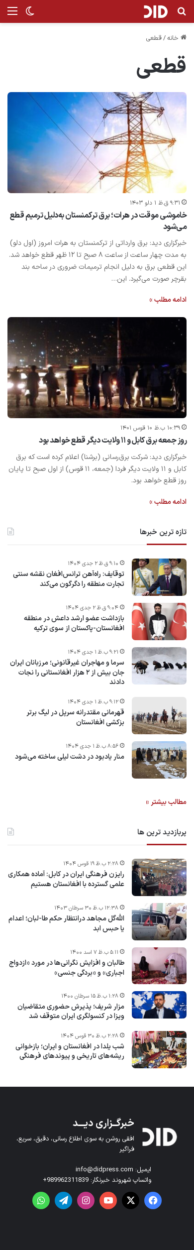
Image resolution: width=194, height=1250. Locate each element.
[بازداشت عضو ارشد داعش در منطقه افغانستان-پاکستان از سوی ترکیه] (159, 621)
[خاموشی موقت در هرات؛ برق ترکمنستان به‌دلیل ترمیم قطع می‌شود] (97, 142)
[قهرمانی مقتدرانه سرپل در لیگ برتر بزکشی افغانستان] (159, 715)
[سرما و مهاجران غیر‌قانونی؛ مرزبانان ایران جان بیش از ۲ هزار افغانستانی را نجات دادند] (159, 665)
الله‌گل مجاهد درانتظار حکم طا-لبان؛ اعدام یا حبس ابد (66, 923)
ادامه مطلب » (168, 300)
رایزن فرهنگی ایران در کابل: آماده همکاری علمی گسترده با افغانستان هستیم (66, 879)
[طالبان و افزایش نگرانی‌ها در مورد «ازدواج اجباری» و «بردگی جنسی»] (159, 965)
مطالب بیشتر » (166, 802)
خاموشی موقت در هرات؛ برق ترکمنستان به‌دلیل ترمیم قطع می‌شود (98, 221)
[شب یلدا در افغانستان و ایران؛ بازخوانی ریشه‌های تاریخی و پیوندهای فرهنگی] (159, 1049)
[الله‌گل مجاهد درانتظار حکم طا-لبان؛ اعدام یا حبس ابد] (159, 921)
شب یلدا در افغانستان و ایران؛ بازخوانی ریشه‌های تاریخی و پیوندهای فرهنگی (69, 1051)
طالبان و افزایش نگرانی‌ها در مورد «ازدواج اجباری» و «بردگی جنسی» (66, 968)
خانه (177, 38)
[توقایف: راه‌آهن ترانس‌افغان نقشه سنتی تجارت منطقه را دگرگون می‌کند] (159, 577)
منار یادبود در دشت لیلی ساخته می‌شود (69, 757)
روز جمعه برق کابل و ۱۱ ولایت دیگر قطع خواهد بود (113, 441)
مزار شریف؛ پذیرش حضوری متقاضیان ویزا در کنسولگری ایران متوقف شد (70, 1012)
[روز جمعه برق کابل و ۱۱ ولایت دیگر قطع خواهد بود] (97, 367)
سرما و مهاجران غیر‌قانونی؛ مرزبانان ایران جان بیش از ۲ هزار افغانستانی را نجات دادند (67, 672)
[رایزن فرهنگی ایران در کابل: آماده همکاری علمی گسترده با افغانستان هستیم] (159, 877)
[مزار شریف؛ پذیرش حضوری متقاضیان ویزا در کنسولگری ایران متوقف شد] (159, 1005)
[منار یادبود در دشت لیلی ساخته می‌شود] (159, 760)
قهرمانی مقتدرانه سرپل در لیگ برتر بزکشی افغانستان (75, 717)
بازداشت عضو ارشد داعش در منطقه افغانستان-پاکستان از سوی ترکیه (74, 623)
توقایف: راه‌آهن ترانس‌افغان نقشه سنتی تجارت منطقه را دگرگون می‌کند (68, 579)
